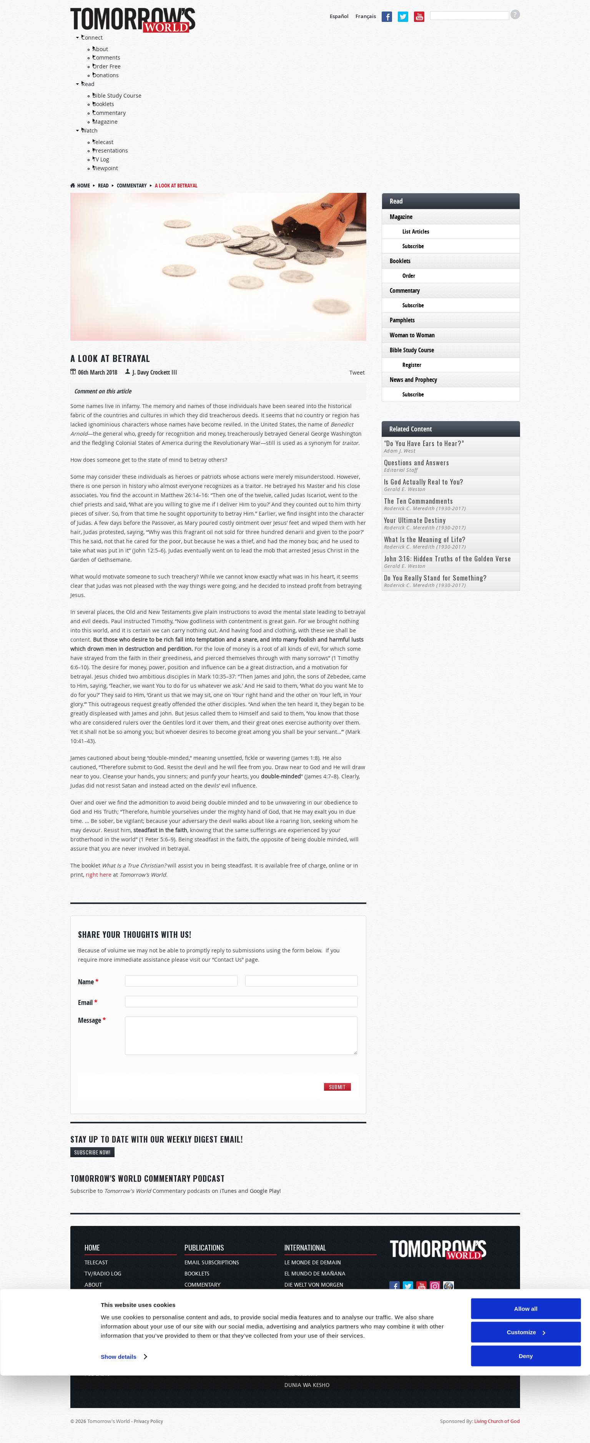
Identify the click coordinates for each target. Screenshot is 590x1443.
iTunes (228, 1190)
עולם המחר (297, 1351)
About (100, 49)
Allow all (526, 1376)
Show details (118, 1424)
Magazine (105, 121)
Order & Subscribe (109, 1329)
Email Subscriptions (211, 1262)
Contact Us (100, 1296)
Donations (106, 75)
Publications (204, 1248)
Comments (106, 57)
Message (92, 1020)
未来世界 (295, 1340)
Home (83, 185)
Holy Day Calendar (112, 1318)
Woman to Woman (412, 335)
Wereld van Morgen (312, 1296)
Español (339, 16)
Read (88, 84)
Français (366, 16)
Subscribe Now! (92, 1152)
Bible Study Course (117, 95)
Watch (89, 130)
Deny (526, 1423)
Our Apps (97, 1351)
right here (98, 874)
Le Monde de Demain (312, 1262)
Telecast (103, 142)
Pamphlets (402, 320)
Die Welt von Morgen (313, 1285)
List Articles (415, 231)
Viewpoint (105, 168)
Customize (526, 1400)
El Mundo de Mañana (315, 1274)
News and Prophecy (413, 379)
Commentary (109, 112)
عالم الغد (294, 1329)
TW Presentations (108, 1340)
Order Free (107, 66)
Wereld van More (308, 1307)
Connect (92, 37)
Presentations (110, 150)
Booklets (103, 104)
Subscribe (413, 246)
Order (408, 276)
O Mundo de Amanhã (314, 1318)
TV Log (101, 159)
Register (411, 365)
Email (87, 1003)
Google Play (264, 1190)
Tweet (357, 372)
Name (88, 982)
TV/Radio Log (103, 1274)
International (305, 1248)
